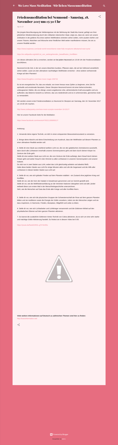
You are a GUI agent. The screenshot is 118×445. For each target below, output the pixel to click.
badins (64, 439)
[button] (99, 17)
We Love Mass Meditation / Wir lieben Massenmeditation (55, 5)
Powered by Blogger (59, 434)
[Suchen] (104, 6)
